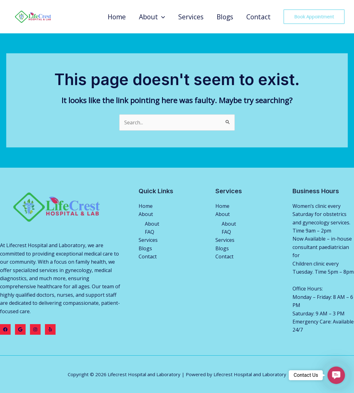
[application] (161, 17)
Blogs (225, 16)
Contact (258, 16)
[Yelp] (50, 329)
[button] (336, 375)
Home (117, 16)
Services (191, 16)
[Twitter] (20, 329)
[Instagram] (35, 329)
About (152, 17)
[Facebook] (5, 329)
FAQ (149, 231)
